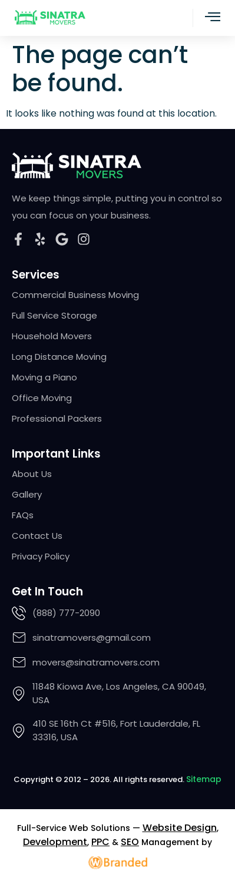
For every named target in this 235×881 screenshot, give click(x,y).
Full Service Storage (54, 316)
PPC (100, 842)
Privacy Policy (40, 556)
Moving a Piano (44, 377)
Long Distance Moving (59, 357)
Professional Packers (57, 419)
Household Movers (52, 336)
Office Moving (42, 398)
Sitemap (203, 779)
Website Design (180, 827)
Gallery (27, 495)
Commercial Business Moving (75, 295)
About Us (32, 474)
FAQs (23, 515)
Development (55, 842)
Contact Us (37, 536)
